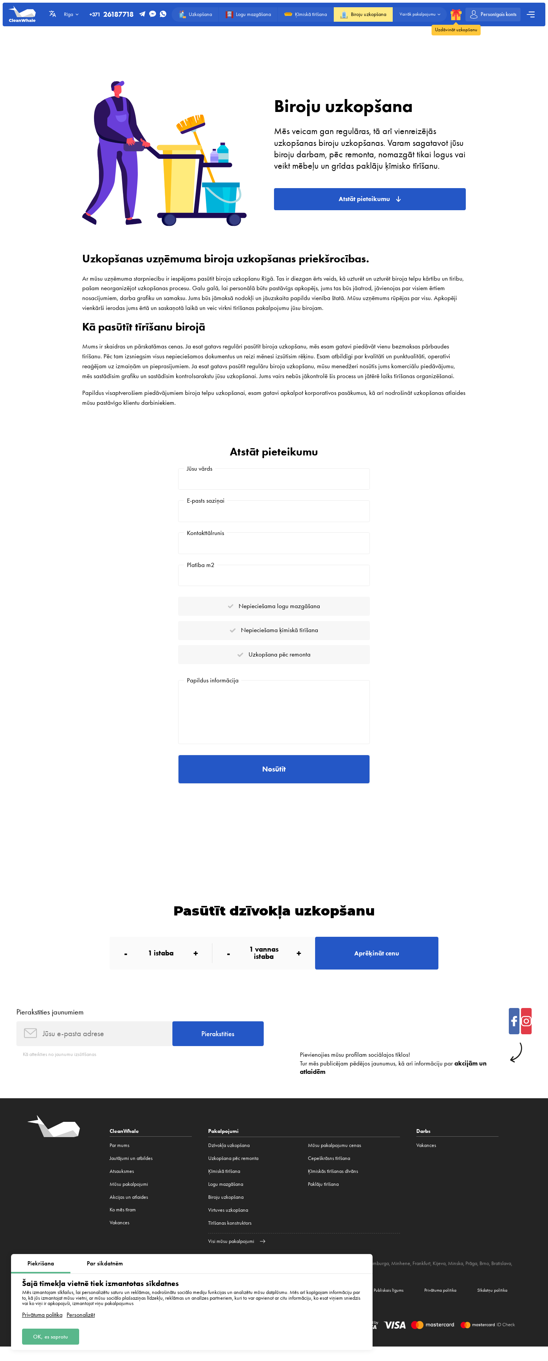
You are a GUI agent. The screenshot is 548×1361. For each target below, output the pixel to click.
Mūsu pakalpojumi (129, 1197)
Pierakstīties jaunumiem (50, 1023)
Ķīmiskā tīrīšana (224, 1184)
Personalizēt (81, 1314)
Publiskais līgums (377, 1303)
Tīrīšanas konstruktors (230, 1236)
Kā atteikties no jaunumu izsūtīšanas (59, 1067)
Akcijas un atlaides (129, 1210)
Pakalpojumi (223, 1144)
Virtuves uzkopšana (228, 1223)
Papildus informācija (213, 687)
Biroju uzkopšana (226, 1210)
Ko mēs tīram (123, 1223)
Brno (484, 1276)
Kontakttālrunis (205, 534)
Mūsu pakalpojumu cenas (334, 1158)
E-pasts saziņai (206, 501)
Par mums (119, 1158)
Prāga (471, 1276)
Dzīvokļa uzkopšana (229, 1158)
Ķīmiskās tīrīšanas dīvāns (333, 1184)
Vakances (119, 1236)
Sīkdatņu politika (490, 1303)
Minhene (400, 1276)
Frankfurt (421, 1276)
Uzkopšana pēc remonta (233, 1171)
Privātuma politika (42, 1314)
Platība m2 (201, 567)
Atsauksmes (122, 1184)
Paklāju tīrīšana (323, 1197)
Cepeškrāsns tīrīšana (329, 1171)
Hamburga (378, 1276)
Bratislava (501, 1276)
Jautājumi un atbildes (131, 1171)
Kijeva (439, 1276)
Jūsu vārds (199, 468)
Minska (455, 1276)
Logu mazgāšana (225, 1197)
